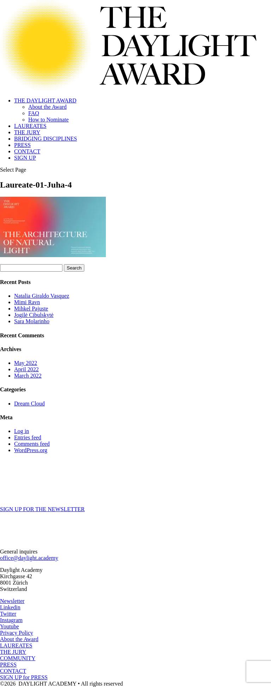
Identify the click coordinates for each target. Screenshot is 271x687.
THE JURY (27, 132)
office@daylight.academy (29, 558)
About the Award (47, 107)
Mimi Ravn (27, 302)
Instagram (11, 620)
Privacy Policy (16, 633)
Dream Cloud (29, 404)
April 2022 (26, 369)
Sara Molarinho (31, 321)
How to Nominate (48, 120)
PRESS (22, 145)
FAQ (33, 113)
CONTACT (27, 151)
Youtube (9, 626)
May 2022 (25, 363)
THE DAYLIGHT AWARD (45, 100)
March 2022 (28, 376)
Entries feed (27, 437)
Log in (21, 431)
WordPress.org (30, 450)
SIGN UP (25, 158)
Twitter (8, 614)
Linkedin (10, 607)
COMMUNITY (17, 658)
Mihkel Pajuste (31, 309)
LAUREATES (30, 126)
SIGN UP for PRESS (24, 677)
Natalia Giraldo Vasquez (41, 296)
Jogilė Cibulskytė (34, 315)
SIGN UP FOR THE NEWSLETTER (42, 509)
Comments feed (32, 444)
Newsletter (12, 601)
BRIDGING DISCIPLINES (45, 139)
